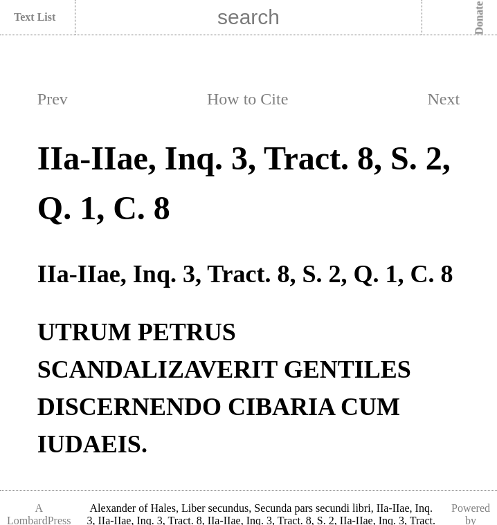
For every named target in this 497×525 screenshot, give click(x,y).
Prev (52, 99)
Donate (479, 18)
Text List (34, 17)
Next (443, 99)
